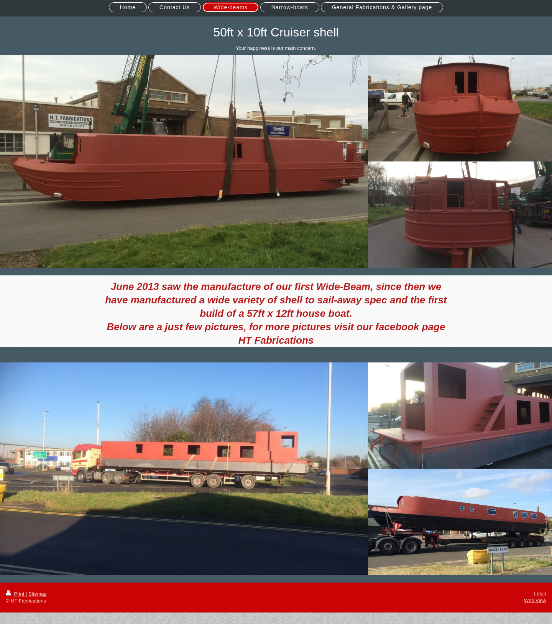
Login (540, 593)
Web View (535, 600)
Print (16, 594)
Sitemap (37, 594)
